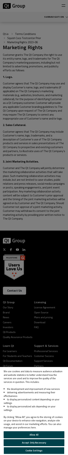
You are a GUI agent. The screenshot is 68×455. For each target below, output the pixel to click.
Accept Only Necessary (34, 442)
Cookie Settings (34, 450)
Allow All (34, 434)
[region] (34, 411)
